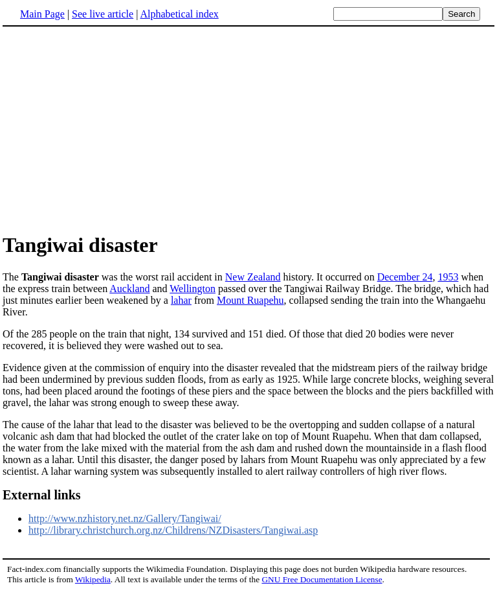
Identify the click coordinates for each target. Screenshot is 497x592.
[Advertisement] (248, 129)
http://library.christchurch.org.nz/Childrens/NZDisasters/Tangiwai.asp (173, 530)
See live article (102, 13)
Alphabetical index (179, 13)
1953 (447, 276)
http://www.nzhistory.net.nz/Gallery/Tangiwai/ (124, 518)
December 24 (405, 276)
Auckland (129, 288)
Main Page (42, 13)
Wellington (192, 288)
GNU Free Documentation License (321, 579)
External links (42, 495)
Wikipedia (93, 579)
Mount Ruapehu (250, 300)
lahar (181, 300)
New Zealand (253, 276)
